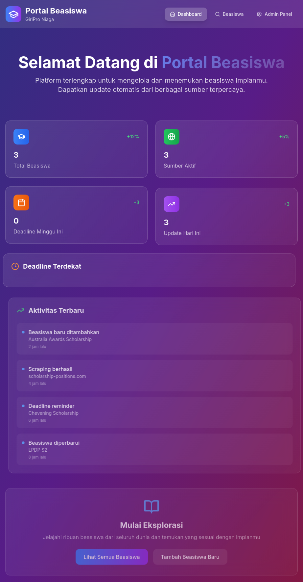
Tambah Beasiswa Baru (190, 558)
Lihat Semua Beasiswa (111, 558)
